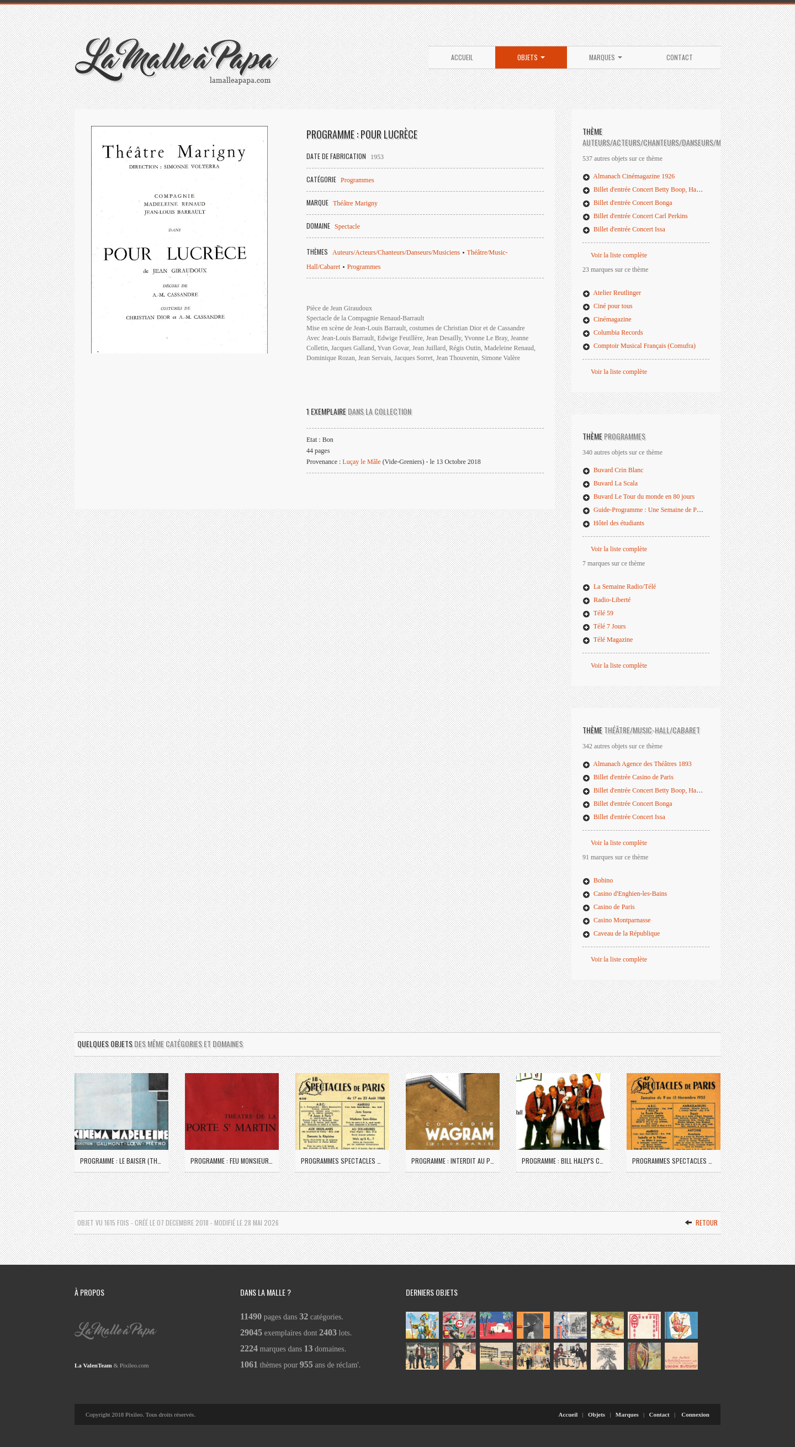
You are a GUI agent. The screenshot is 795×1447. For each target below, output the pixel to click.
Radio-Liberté (606, 600)
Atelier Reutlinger (611, 293)
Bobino (597, 880)
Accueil (462, 57)
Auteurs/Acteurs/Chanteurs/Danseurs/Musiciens (396, 252)
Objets (531, 57)
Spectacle (347, 226)
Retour (701, 1222)
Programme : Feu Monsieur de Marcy (231, 1160)
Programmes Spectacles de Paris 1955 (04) (673, 1160)
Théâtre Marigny (355, 203)
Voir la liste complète (619, 255)
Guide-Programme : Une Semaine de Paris (644, 510)
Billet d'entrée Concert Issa (623, 229)
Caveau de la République (621, 933)
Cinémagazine (607, 319)
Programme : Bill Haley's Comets (563, 1160)
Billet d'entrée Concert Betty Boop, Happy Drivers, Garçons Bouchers (681, 189)
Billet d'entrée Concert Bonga (627, 203)
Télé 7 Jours (604, 626)
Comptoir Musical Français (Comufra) (639, 346)
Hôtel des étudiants (613, 523)
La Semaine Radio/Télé (619, 586)
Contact (679, 57)
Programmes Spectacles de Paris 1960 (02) (342, 1160)
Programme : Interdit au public (452, 1160)
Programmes (357, 180)
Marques (605, 57)
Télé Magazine (607, 639)
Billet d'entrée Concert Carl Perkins (635, 216)
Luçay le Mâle (361, 462)
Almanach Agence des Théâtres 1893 (637, 764)
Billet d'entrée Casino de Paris (628, 777)
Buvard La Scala (610, 483)
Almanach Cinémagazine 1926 (628, 176)
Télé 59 (597, 613)
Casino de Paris (608, 907)
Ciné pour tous (607, 306)
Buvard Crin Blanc (613, 470)
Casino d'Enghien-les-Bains (624, 893)
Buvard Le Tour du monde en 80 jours (638, 496)
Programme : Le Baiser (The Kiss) (121, 1160)
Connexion (695, 1414)
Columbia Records (612, 332)
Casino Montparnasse (616, 920)
